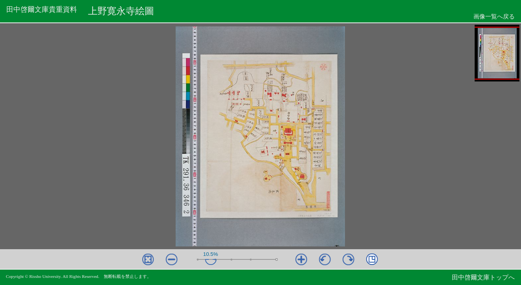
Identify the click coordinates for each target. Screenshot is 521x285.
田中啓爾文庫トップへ (483, 277)
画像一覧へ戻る (494, 16)
